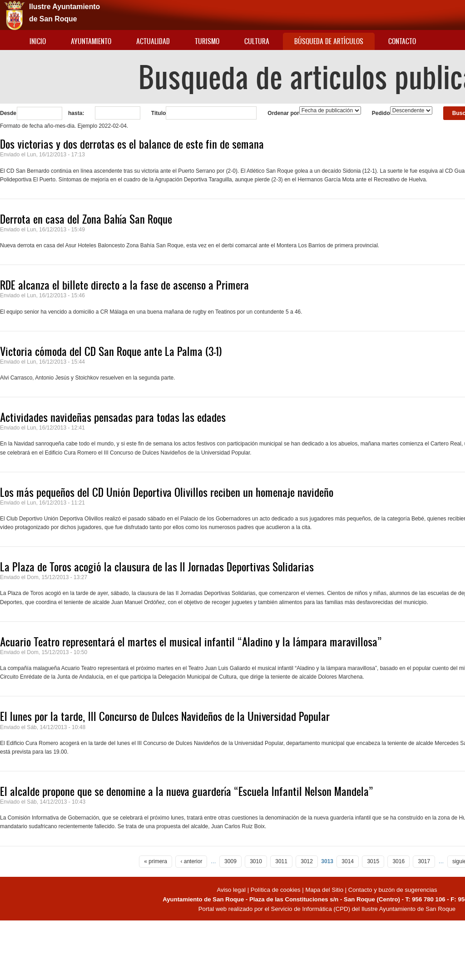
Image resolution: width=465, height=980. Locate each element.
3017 (424, 861)
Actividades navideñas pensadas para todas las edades (113, 417)
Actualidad (153, 41)
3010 (256, 861)
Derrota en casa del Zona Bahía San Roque (86, 219)
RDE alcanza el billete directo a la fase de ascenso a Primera (124, 285)
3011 (281, 861)
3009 (230, 861)
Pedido (381, 113)
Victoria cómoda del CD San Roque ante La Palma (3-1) (111, 351)
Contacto (402, 41)
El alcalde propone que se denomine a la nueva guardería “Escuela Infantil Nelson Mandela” (186, 791)
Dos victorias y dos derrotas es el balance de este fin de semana (132, 144)
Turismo (207, 41)
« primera (155, 861)
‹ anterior (191, 861)
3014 (347, 861)
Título (158, 113)
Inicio (38, 41)
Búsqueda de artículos (328, 41)
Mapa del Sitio (324, 889)
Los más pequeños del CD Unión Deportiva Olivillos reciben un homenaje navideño (166, 492)
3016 (398, 861)
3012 (307, 861)
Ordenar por (283, 113)
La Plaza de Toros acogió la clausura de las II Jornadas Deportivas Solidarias (157, 567)
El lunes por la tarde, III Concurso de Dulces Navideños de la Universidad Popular (165, 716)
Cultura (256, 41)
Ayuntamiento (91, 41)
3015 (373, 861)
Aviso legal (232, 889)
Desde (8, 113)
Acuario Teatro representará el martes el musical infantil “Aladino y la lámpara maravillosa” (191, 642)
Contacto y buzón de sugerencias (392, 889)
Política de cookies (276, 889)
